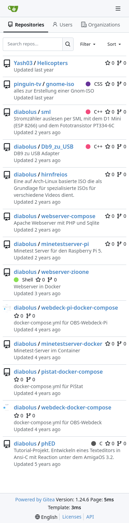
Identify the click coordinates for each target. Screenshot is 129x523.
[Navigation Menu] (119, 8)
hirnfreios (54, 174)
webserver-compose (68, 216)
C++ (94, 111)
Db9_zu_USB (57, 146)
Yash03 (23, 63)
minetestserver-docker (72, 343)
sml (46, 111)
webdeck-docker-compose (76, 407)
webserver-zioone (65, 271)
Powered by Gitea (35, 499)
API (90, 516)
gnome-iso (60, 84)
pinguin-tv (27, 84)
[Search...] (68, 44)
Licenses (72, 516)
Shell (23, 279)
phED (48, 443)
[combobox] (88, 44)
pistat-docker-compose (72, 371)
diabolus (25, 111)
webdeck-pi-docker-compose (79, 307)
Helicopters (52, 63)
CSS (94, 84)
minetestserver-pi (65, 244)
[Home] (13, 8)
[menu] (46, 517)
